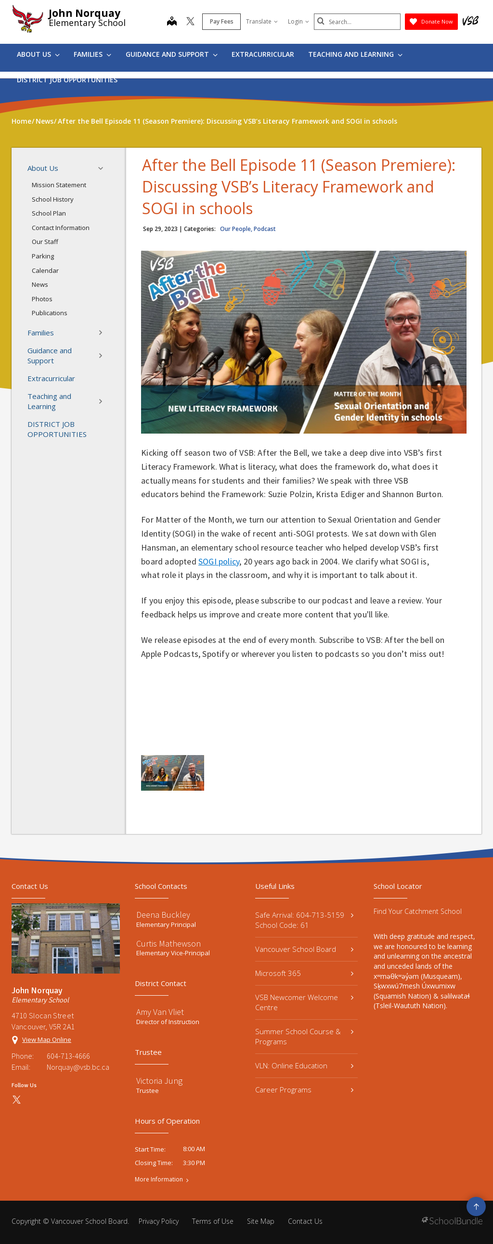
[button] (103, 168)
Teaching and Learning (355, 54)
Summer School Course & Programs (304, 1036)
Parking (43, 256)
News (40, 284)
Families (92, 54)
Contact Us (305, 1221)
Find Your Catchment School (418, 911)
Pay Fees (222, 21)
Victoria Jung (159, 1080)
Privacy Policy (159, 1221)
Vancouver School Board (304, 949)
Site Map (260, 1221)
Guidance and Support (172, 54)
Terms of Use (213, 1221)
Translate (262, 21)
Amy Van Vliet (160, 1011)
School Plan (49, 213)
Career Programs (304, 1089)
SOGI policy (218, 561)
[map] (172, 22)
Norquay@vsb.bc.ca (78, 1067)
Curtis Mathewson (168, 943)
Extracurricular (263, 54)
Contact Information (61, 227)
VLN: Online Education (304, 1065)
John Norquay (84, 13)
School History (53, 199)
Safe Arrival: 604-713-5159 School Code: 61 (304, 920)
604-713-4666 (68, 1056)
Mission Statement (59, 184)
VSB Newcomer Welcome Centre (304, 1002)
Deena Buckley (163, 914)
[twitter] (190, 22)
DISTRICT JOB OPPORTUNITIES (67, 79)
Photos (42, 299)
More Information (159, 1179)
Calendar (45, 270)
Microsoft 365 (304, 973)
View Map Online (46, 1039)
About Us (38, 54)
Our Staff (45, 241)
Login (298, 21)
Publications (49, 312)
